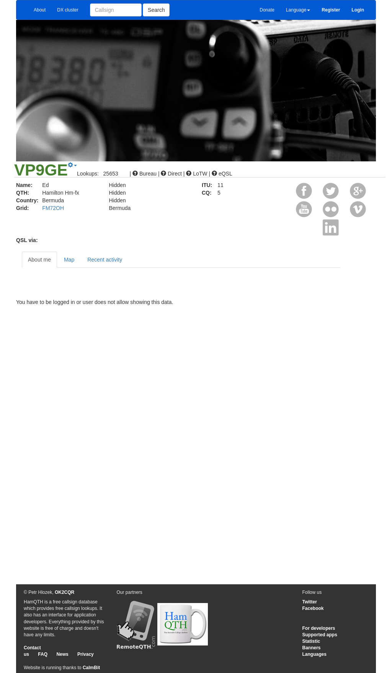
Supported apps (319, 634)
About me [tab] (39, 260)
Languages (314, 654)
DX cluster (67, 10)
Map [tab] (69, 260)
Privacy (85, 654)
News (62, 654)
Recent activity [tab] (104, 260)
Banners (311, 647)
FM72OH (53, 208)
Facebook (313, 608)
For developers (318, 628)
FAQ (42, 654)
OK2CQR (64, 592)
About (40, 10)
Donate (267, 10)
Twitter (309, 602)
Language (298, 10)
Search (156, 10)
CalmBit (91, 667)
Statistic (311, 641)
